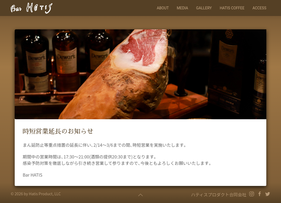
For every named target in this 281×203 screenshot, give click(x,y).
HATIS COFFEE (232, 8)
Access (259, 8)
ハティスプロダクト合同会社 (218, 194)
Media (182, 8)
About (163, 8)
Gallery (204, 8)
